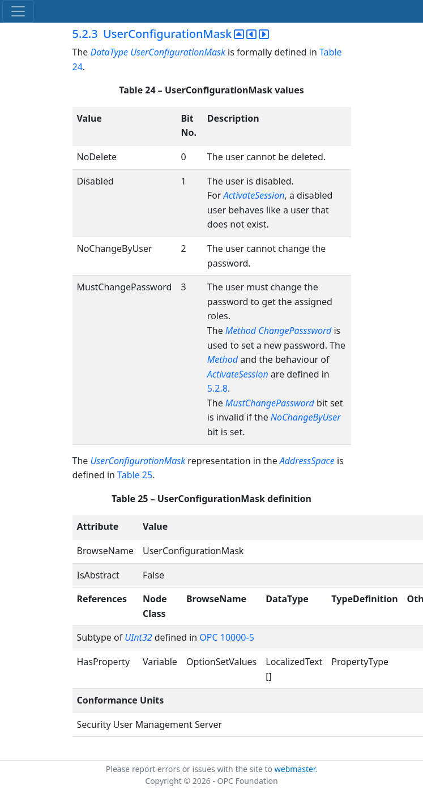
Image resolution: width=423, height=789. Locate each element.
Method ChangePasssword (278, 330)
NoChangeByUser (306, 417)
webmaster (295, 769)
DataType (109, 52)
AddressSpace (307, 460)
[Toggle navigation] (18, 11)
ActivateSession (254, 195)
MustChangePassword (269, 403)
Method (222, 359)
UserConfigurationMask (177, 52)
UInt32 (138, 637)
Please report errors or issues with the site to (190, 769)
